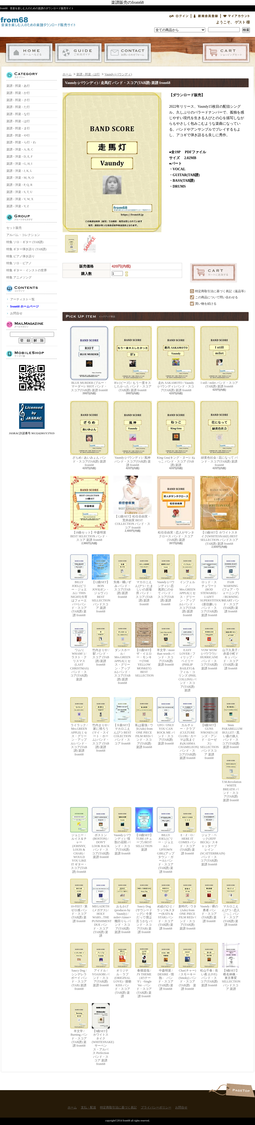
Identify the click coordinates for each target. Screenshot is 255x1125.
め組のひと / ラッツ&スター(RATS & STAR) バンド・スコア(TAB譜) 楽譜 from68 (166, 904)
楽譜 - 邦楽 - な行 (18, 114)
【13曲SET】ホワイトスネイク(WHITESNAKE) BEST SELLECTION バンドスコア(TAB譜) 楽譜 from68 (219, 510)
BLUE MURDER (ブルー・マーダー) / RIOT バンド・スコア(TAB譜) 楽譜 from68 (89, 359)
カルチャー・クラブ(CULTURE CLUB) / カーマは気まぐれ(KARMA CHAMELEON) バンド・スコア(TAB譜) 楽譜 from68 (187, 728)
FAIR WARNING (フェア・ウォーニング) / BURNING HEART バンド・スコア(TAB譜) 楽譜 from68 (231, 583)
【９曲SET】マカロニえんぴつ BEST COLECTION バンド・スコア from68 (122, 721)
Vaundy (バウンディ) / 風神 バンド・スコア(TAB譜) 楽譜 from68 (132, 434)
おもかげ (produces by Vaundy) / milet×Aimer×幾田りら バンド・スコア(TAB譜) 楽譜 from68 (122, 906)
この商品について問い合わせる (216, 297)
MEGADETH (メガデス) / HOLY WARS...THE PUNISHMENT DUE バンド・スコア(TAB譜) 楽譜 (101, 908)
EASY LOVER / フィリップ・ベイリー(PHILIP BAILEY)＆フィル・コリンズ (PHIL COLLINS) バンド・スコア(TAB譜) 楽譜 (187, 657)
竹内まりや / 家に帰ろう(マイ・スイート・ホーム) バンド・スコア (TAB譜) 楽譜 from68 (101, 724)
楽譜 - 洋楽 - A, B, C (19, 149)
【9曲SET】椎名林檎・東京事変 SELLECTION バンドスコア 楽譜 (231, 967)
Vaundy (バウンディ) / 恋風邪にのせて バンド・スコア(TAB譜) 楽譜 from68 (166, 580)
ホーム (29, 53)
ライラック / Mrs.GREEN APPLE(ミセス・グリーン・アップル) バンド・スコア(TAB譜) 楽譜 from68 (79, 726)
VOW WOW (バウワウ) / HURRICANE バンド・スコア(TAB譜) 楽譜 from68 (209, 646)
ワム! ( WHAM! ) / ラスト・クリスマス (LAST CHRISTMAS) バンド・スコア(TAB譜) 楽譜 (79, 651)
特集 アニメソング (19, 277)
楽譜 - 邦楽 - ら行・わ (21, 142)
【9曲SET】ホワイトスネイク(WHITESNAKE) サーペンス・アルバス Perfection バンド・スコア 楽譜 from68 (101, 1034)
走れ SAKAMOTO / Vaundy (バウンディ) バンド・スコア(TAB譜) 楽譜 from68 (176, 359)
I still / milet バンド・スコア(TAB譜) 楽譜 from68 (219, 357)
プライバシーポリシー (156, 1107)
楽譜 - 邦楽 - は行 (18, 121)
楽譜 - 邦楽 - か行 (18, 93)
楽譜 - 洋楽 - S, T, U (19, 192)
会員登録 (206, 16)
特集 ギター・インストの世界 (26, 270)
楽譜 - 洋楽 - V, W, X (19, 199)
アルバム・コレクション (23, 235)
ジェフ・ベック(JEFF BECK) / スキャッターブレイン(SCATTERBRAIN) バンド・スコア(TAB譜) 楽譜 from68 (209, 836)
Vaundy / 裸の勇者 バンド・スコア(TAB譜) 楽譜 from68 (209, 901)
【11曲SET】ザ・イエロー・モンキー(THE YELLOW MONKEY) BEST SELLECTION (144, 649)
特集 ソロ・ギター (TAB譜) (24, 242)
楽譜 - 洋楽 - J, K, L (19, 171)
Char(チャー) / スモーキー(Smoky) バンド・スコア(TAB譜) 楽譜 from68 (187, 967)
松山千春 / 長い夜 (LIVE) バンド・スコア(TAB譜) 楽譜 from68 (209, 965)
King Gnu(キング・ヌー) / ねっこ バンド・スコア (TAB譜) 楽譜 (176, 434)
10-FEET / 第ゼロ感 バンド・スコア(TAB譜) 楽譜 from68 (79, 901)
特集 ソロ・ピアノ (19, 263)
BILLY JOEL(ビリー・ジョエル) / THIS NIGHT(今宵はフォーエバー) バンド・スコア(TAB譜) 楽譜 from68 (79, 585)
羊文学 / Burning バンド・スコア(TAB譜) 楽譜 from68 (79, 1025)
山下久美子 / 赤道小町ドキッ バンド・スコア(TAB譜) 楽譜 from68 (231, 646)
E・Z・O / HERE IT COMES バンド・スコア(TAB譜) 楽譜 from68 (187, 831)
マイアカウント (236, 16)
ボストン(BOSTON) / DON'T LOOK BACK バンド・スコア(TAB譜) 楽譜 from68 (101, 833)
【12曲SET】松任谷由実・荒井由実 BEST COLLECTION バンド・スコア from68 (132, 502)
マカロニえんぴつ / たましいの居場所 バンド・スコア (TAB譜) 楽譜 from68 (144, 580)
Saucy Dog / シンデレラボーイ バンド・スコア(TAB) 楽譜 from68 (79, 967)
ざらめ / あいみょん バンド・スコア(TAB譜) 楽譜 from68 (89, 434)
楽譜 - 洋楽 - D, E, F (19, 156)
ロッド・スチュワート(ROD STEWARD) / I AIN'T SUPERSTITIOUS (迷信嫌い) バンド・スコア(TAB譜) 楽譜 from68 (209, 585)
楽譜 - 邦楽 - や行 (18, 135)
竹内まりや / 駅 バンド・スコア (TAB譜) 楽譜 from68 (101, 644)
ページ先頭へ (240, 1090)
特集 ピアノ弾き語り (20, 256)
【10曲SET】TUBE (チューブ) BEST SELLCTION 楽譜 (144, 829)
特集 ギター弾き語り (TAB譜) (26, 249)
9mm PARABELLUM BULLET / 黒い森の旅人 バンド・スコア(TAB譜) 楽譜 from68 (231, 723)
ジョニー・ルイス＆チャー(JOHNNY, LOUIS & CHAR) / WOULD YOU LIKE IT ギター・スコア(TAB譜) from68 (79, 840)
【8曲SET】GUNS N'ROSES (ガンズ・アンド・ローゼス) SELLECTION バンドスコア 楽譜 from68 (209, 728)
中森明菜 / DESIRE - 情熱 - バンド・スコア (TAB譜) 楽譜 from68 (166, 967)
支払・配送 (78, 53)
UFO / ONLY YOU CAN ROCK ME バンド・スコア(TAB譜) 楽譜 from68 (166, 721)
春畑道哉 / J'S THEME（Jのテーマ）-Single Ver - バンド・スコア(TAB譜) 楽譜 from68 (144, 970)
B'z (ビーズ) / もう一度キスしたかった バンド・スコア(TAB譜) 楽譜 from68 (132, 359)
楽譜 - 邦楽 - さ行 (18, 100)
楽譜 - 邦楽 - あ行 (18, 86)
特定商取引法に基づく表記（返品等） (221, 291)
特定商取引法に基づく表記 (118, 1107)
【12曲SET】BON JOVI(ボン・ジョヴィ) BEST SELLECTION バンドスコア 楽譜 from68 (101, 583)
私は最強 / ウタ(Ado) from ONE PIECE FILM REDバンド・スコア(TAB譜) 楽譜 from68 (144, 723)
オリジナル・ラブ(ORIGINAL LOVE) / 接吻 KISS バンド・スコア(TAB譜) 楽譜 (122, 970)
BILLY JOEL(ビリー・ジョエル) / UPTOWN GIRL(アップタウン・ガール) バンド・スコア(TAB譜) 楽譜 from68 (166, 840)
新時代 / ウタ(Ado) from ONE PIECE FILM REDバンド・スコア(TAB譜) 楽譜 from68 (187, 904)
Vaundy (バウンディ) (118, 74)
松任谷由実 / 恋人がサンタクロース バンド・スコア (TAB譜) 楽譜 (176, 509)
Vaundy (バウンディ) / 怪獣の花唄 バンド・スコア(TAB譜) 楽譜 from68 (122, 831)
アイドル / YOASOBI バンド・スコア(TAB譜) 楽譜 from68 (101, 965)
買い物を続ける (205, 303)
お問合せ (127, 53)
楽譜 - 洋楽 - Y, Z (17, 206)
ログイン (178, 16)
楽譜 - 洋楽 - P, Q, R (19, 185)
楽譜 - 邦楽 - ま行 (18, 128)
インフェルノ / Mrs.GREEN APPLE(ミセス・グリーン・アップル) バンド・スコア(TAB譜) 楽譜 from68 (187, 585)
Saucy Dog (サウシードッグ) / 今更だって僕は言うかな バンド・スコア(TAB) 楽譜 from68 (144, 906)
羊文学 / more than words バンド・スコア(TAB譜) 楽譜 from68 (166, 644)
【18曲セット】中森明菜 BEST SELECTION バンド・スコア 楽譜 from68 (89, 509)
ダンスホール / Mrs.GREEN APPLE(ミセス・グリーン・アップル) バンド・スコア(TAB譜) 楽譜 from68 (122, 653)
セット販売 (14, 228)
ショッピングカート (226, 53)
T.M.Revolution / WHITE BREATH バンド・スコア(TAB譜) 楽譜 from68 (231, 778)
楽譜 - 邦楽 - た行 (18, 107)
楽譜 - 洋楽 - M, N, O (20, 177)
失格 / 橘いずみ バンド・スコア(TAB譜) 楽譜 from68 (122, 576)
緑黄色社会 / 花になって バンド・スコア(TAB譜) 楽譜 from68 (219, 434)
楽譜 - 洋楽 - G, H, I (19, 163)
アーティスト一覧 (22, 299)
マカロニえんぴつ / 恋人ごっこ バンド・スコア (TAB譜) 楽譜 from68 (231, 902)
